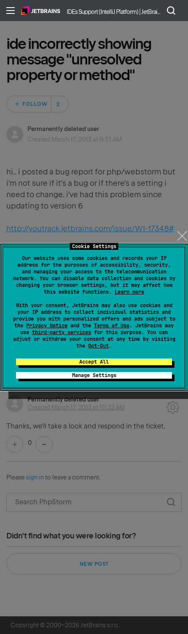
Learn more (129, 292)
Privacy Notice (46, 325)
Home (40, 10)
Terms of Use (111, 325)
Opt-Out (98, 345)
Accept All (94, 361)
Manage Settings (94, 375)
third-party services (61, 332)
